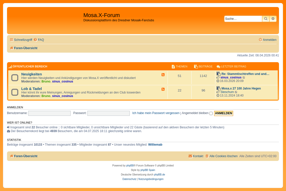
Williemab (155, 144)
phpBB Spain (147, 170)
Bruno (46, 81)
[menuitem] (38, 40)
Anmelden (15, 107)
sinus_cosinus (62, 81)
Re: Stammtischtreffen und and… (245, 74)
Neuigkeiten (31, 74)
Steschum (227, 92)
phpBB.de (159, 174)
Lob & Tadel (31, 89)
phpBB (130, 165)
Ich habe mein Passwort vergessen (155, 113)
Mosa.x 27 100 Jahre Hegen (241, 88)
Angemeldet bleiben (197, 113)
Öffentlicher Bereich (30, 66)
